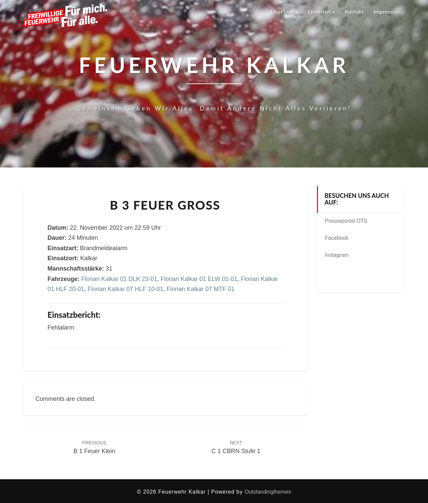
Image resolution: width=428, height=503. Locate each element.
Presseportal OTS (346, 221)
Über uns (284, 11)
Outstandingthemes (267, 492)
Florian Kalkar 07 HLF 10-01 (125, 289)
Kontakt (354, 11)
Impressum (387, 11)
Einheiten (321, 11)
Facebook (336, 238)
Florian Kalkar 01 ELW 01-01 (198, 279)
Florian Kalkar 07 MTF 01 (200, 289)
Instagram (337, 255)
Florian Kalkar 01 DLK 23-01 (119, 279)
